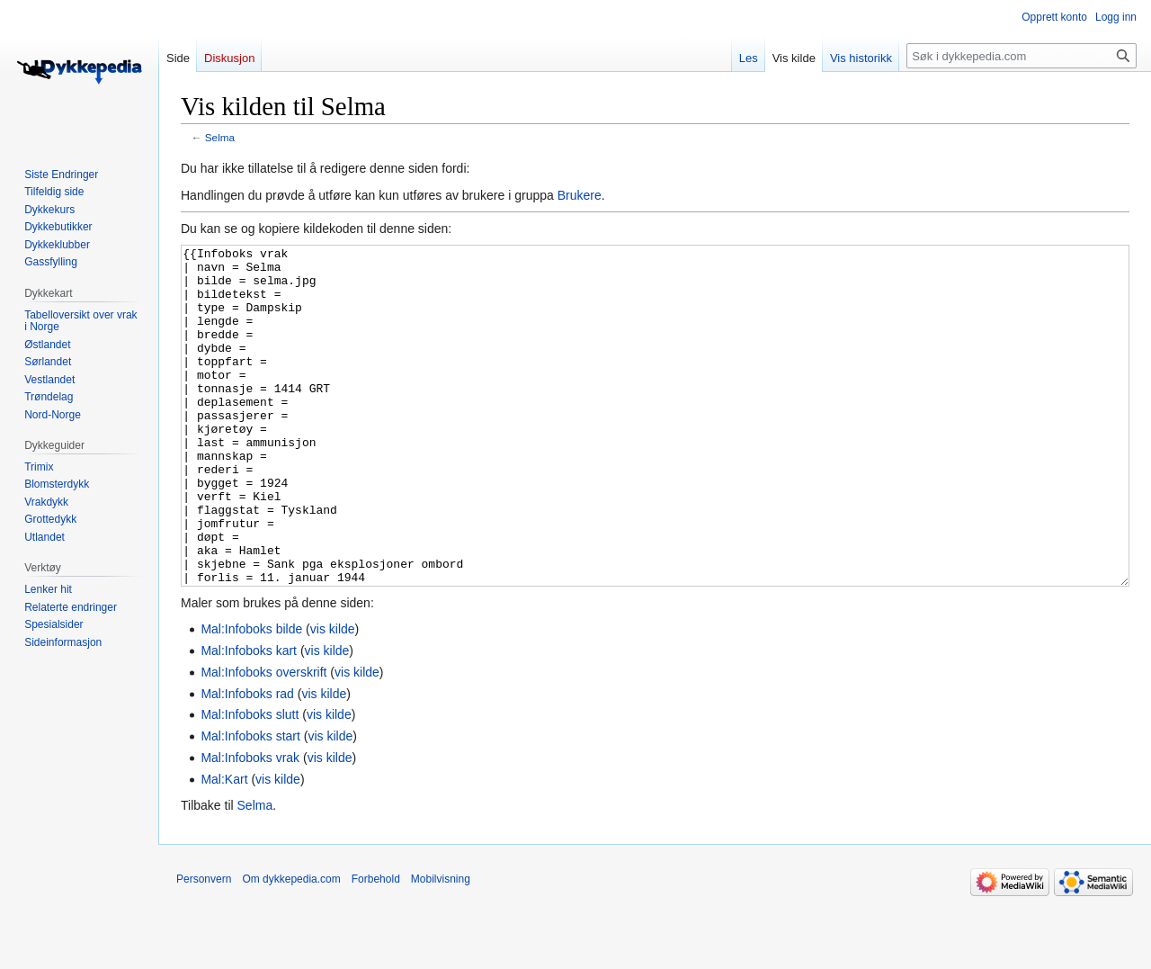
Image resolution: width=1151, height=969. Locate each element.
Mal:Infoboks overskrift (263, 739)
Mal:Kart (224, 846)
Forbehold (376, 946)
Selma (220, 137)
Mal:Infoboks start (250, 803)
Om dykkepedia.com (291, 946)
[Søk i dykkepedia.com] (1021, 55)
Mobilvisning (440, 946)
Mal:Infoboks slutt (250, 782)
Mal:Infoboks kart (249, 718)
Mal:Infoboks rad (247, 761)
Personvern (203, 946)
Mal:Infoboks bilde (251, 696)
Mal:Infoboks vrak (250, 825)
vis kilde (332, 696)
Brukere (580, 195)
